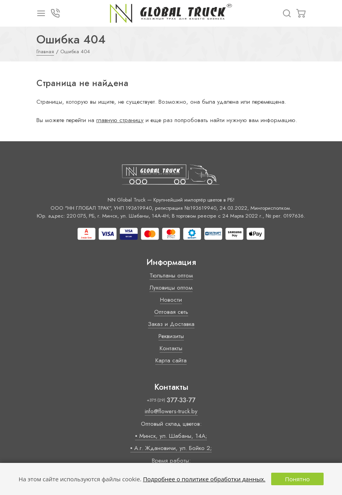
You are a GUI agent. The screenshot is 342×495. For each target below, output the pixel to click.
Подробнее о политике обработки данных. (204, 479)
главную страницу (120, 120)
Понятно (297, 479)
